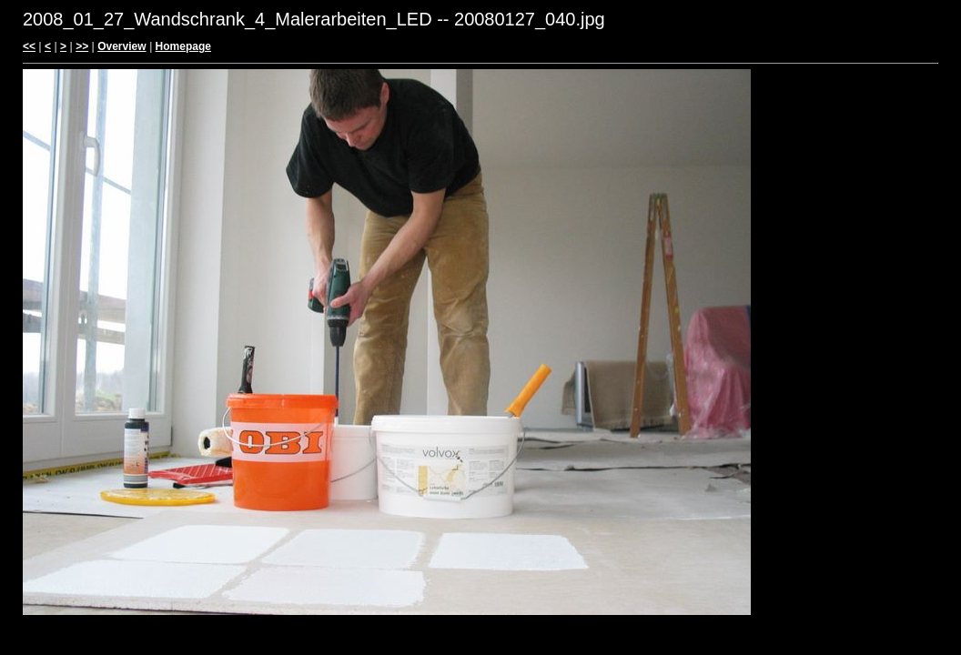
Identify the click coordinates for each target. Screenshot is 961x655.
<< (29, 46)
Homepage (183, 46)
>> (82, 46)
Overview (121, 46)
